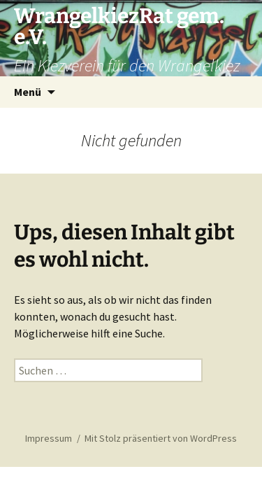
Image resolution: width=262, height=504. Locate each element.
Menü (27, 92)
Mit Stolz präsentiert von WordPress (161, 438)
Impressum (48, 438)
